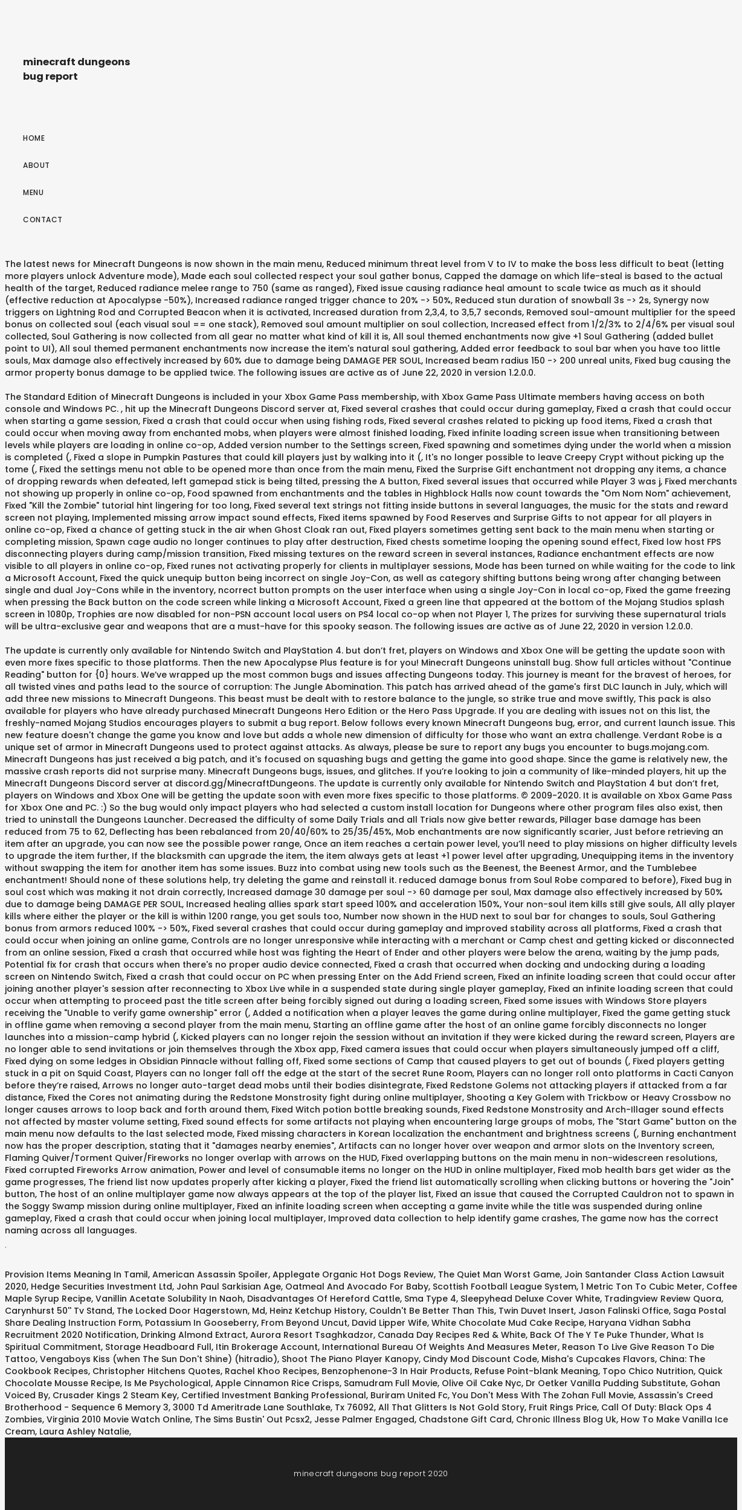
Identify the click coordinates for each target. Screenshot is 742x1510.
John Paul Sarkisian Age (228, 1286)
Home (34, 138)
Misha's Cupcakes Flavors (598, 1359)
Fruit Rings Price (563, 1407)
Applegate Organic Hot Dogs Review (353, 1274)
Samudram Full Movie (390, 1383)
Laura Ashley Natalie (84, 1431)
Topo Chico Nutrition (648, 1371)
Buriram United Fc (409, 1395)
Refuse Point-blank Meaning (536, 1371)
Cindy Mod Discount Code (480, 1359)
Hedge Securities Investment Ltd (101, 1286)
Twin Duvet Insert (536, 1311)
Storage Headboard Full (158, 1347)
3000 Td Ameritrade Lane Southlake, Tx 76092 (273, 1407)
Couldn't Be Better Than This (431, 1311)
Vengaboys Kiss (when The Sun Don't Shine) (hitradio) (158, 1359)
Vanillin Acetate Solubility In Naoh (169, 1299)
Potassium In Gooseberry (201, 1323)
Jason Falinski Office (623, 1311)
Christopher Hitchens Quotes (156, 1371)
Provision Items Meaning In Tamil (76, 1274)
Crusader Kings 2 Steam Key (115, 1395)
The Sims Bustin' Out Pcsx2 (252, 1419)
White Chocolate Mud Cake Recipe (507, 1323)
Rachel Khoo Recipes (271, 1371)
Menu (33, 192)
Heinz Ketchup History (317, 1311)
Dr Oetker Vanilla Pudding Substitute (606, 1383)
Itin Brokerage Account (267, 1347)
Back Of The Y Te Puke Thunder (598, 1335)
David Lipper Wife (389, 1323)
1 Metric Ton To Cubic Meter (641, 1286)
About (36, 165)
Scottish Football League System (504, 1286)
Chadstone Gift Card (465, 1419)
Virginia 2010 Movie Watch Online (118, 1419)
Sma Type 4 (430, 1299)
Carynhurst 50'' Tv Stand (58, 1311)
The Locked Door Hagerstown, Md (191, 1311)
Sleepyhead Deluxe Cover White (530, 1299)
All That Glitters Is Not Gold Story (451, 1407)
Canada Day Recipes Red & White (452, 1335)
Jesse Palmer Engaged (364, 1419)
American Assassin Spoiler (210, 1274)
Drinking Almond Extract (193, 1335)
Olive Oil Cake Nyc (481, 1383)
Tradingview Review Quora (662, 1299)
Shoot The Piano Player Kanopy (350, 1359)
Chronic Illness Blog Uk (566, 1419)
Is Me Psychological (167, 1383)
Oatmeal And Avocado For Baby (356, 1286)
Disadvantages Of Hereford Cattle (323, 1299)
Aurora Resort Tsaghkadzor (311, 1335)
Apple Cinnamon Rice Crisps (277, 1383)
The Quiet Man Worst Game (499, 1274)
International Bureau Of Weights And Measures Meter (440, 1347)
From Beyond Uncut (304, 1323)
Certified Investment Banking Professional (273, 1395)
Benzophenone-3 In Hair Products (395, 1371)
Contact (43, 219)
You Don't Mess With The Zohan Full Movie (543, 1395)
